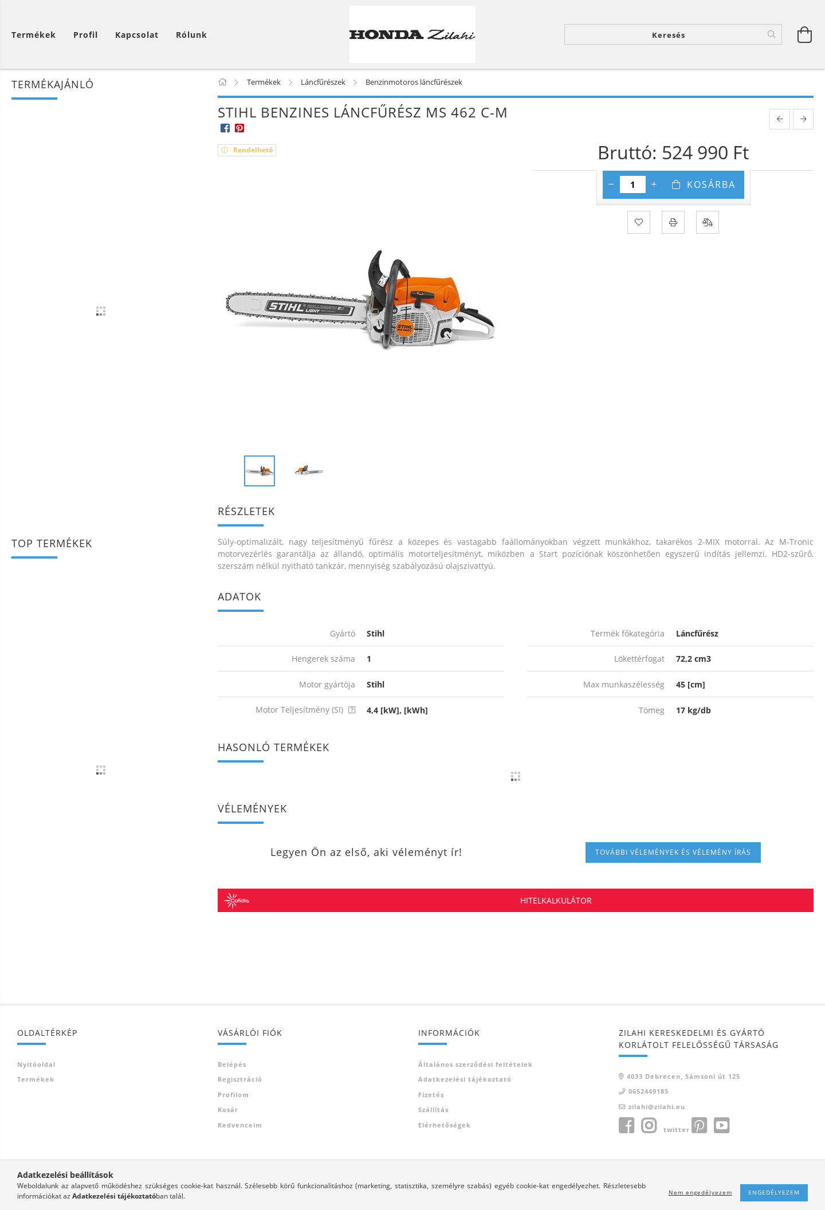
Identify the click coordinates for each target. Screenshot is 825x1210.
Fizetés (431, 1095)
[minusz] (611, 185)
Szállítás (433, 1110)
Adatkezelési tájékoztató (465, 1080)
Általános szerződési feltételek (475, 1064)
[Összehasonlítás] (707, 223)
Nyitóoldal (36, 1064)
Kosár (228, 1110)
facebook (626, 1127)
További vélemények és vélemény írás (673, 853)
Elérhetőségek (444, 1125)
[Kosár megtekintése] (37, 34)
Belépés (232, 1064)
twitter (676, 1131)
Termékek (35, 1080)
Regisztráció (240, 1080)
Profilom (233, 1095)
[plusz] (654, 185)
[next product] (803, 120)
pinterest (699, 1127)
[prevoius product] (779, 120)
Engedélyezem (774, 1192)
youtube (721, 1127)
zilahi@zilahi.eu (656, 1107)
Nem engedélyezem (700, 1192)
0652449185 (648, 1092)
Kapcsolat (137, 34)
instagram (648, 1127)
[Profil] (86, 34)
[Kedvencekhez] (638, 223)
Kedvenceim (240, 1125)
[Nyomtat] (673, 223)
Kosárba (711, 185)
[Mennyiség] (633, 185)
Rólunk (191, 34)
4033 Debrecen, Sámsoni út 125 (683, 1076)
